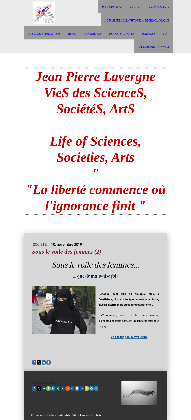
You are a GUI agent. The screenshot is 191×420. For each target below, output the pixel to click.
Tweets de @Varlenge (43, 383)
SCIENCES (148, 33)
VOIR (166, 33)
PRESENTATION (159, 7)
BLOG (72, 33)
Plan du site (96, 415)
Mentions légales (38, 415)
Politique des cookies (81, 415)
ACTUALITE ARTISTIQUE (44, 33)
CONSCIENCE (92, 33)
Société (40, 244)
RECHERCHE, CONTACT (153, 46)
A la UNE (135, 7)
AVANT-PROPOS (111, 7)
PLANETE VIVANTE (121, 33)
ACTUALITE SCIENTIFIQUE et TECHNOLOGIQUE (137, 20)
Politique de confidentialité (58, 415)
